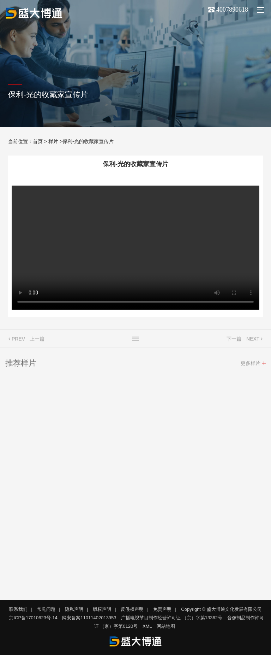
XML (147, 626)
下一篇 (234, 340)
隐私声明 (74, 609)
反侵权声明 (132, 609)
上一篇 (37, 340)
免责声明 (162, 609)
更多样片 (250, 365)
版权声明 (102, 609)
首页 (38, 141)
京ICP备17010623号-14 (33, 617)
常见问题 (46, 609)
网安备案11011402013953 (89, 617)
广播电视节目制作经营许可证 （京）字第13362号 (171, 617)
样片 (53, 141)
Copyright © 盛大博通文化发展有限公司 (221, 609)
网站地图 (166, 626)
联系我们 (18, 609)
